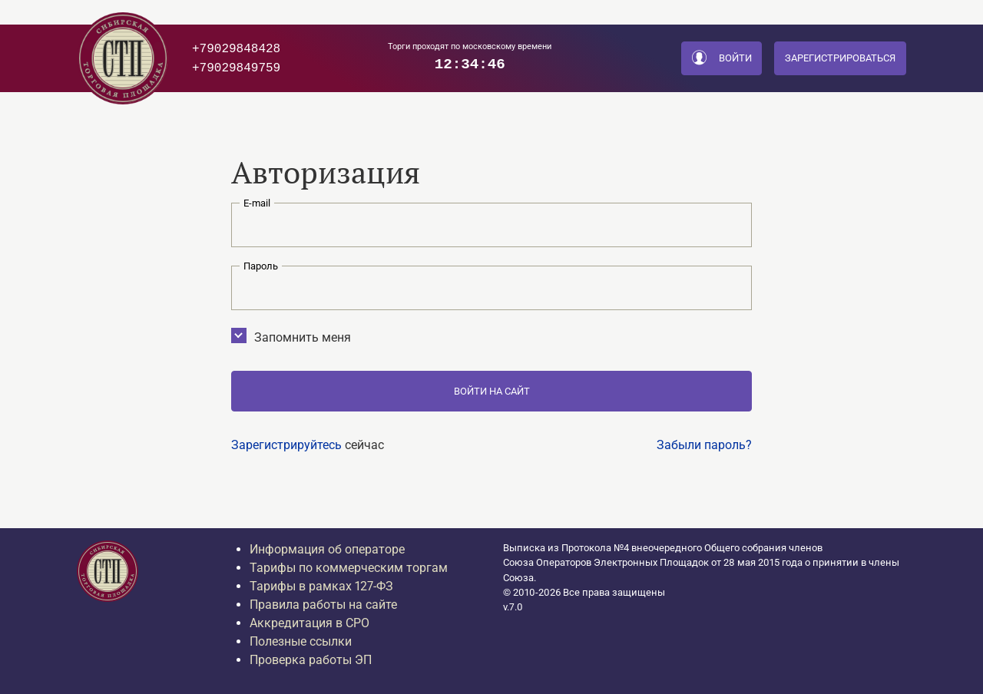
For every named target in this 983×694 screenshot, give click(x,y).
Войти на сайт (492, 391)
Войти (722, 59)
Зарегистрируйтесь (286, 445)
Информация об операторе (327, 549)
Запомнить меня (296, 337)
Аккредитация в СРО (309, 623)
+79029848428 (236, 48)
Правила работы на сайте (323, 604)
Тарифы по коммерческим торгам (349, 567)
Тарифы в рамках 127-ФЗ (321, 586)
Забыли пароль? (704, 445)
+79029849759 (236, 67)
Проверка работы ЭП (311, 660)
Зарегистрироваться (840, 58)
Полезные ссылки (301, 641)
